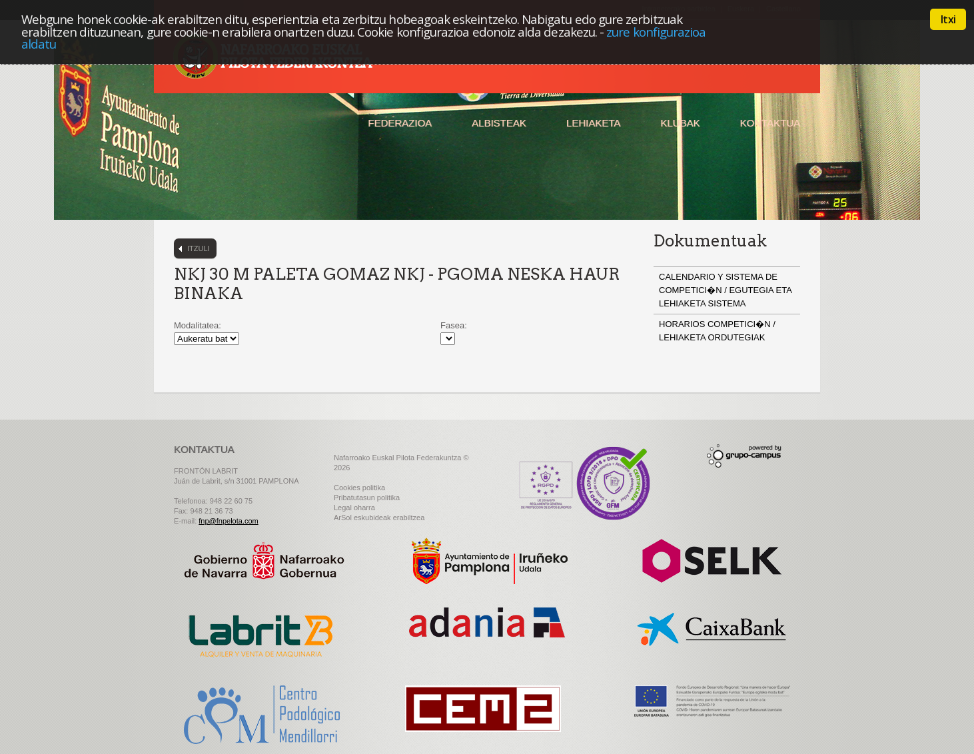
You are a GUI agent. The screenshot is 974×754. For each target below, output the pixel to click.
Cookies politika (359, 488)
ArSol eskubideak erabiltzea (379, 518)
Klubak (680, 123)
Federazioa (400, 123)
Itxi (948, 19)
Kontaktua (769, 123)
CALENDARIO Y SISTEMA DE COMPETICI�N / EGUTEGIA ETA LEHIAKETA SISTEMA (725, 290)
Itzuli (198, 248)
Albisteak (499, 123)
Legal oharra (354, 508)
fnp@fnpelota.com (228, 521)
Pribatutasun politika (367, 498)
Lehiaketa (593, 123)
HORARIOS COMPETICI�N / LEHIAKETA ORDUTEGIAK (717, 330)
